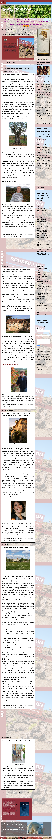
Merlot (14, 707)
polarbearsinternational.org (17, 829)
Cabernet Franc (9, 783)
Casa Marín (15, 783)
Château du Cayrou (7, 336)
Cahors (7, 236)
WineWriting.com (17, 9)
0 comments (20, 234)
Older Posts (30, 792)
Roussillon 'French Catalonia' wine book (13, 30)
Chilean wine (30, 783)
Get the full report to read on (10, 181)
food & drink (42, 322)
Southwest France (17, 236)
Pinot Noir (24, 785)
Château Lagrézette (11, 163)
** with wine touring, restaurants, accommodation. (43, 197)
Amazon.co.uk (43, 361)
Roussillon (47, 141)
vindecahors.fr (20, 224)
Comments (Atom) (12, 795)
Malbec (11, 236)
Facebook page (25, 347)
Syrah (7, 787)
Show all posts (27, 68)
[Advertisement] (11, 252)
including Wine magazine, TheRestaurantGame (42, 316)
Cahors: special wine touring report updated (14, 677)
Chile (25, 783)
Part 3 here (9, 528)
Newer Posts (6, 792)
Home (18, 792)
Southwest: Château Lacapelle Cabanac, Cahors (15, 547)
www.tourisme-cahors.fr (8, 226)
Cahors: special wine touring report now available (15, 79)
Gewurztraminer (6, 785)
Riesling (29, 785)
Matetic (16, 785)
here (47, 362)
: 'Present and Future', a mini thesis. (43, 255)
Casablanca (21, 783)
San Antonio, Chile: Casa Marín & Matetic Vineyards (16, 740)
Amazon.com (40, 362)
